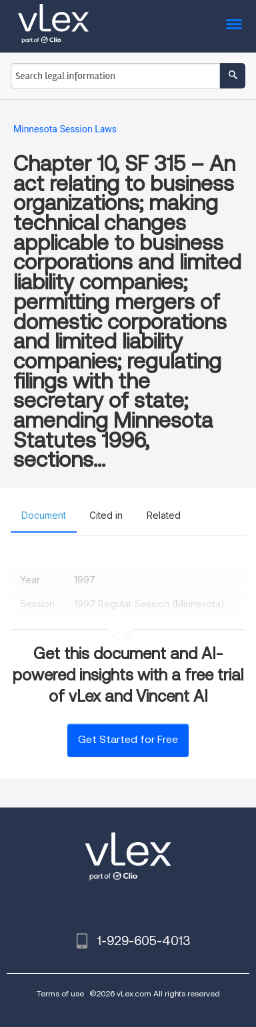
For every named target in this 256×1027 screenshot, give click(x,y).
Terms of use (60, 993)
